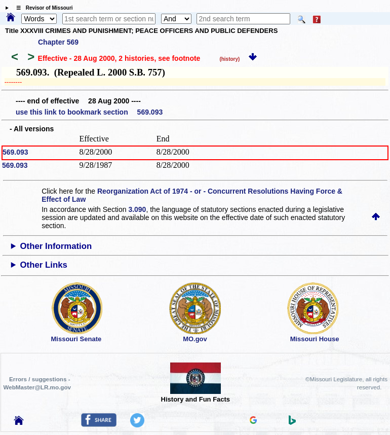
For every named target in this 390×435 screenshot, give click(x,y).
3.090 (137, 209)
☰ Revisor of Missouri (42, 8)
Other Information (56, 246)
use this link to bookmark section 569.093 (89, 112)
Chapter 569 (58, 42)
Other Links (43, 265)
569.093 (15, 152)
